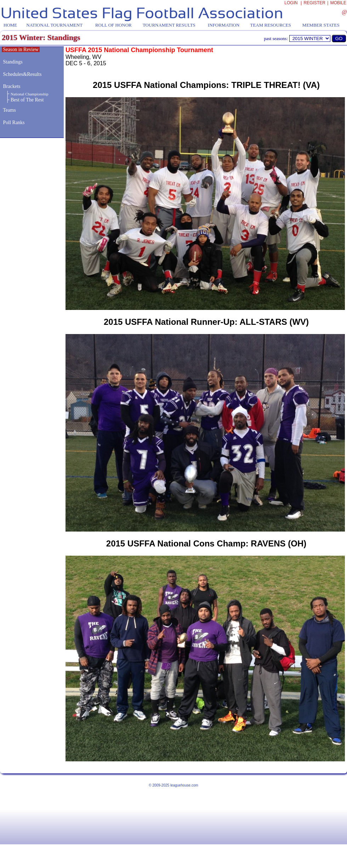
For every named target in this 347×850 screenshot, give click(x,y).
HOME (10, 25)
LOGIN (290, 2)
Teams (9, 110)
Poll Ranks (13, 122)
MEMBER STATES (321, 25)
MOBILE (338, 2)
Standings (13, 62)
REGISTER (314, 2)
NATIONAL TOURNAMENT (54, 25)
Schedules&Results (22, 74)
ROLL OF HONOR (113, 25)
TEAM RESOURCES (270, 25)
